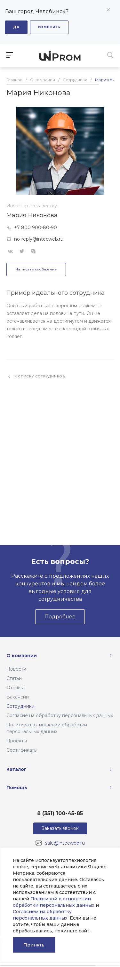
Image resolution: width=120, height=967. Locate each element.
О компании (21, 655)
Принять (33, 945)
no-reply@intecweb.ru (38, 239)
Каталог (16, 769)
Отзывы (15, 687)
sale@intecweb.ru (65, 843)
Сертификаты (21, 750)
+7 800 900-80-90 (35, 227)
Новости (16, 669)
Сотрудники (20, 706)
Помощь (16, 787)
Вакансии (17, 697)
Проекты (16, 741)
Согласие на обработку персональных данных (59, 715)
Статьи (14, 678)
